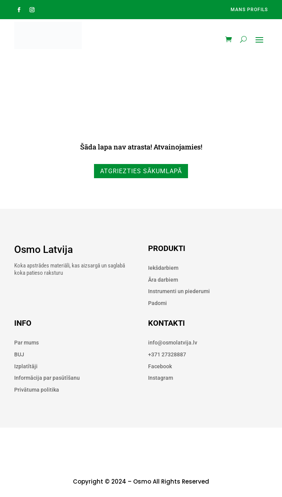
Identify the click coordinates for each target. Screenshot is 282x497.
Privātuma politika (36, 390)
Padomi (157, 303)
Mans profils (249, 9)
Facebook (160, 366)
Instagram (160, 378)
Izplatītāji (26, 366)
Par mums (26, 343)
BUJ (19, 354)
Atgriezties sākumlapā (141, 171)
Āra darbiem (163, 280)
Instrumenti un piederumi (179, 291)
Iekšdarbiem (163, 268)
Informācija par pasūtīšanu (47, 378)
